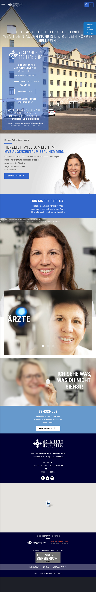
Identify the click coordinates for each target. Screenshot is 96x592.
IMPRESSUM (34, 567)
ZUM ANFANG (58, 567)
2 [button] (48, 346)
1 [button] (43, 346)
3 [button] (53, 346)
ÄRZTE (19, 319)
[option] (48, 322)
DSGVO (46, 567)
